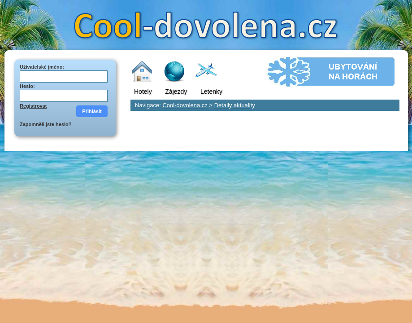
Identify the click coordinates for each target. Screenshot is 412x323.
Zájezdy (176, 91)
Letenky (211, 91)
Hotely (143, 91)
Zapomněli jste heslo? (46, 124)
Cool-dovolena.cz (184, 105)
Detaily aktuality (234, 105)
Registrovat (33, 106)
